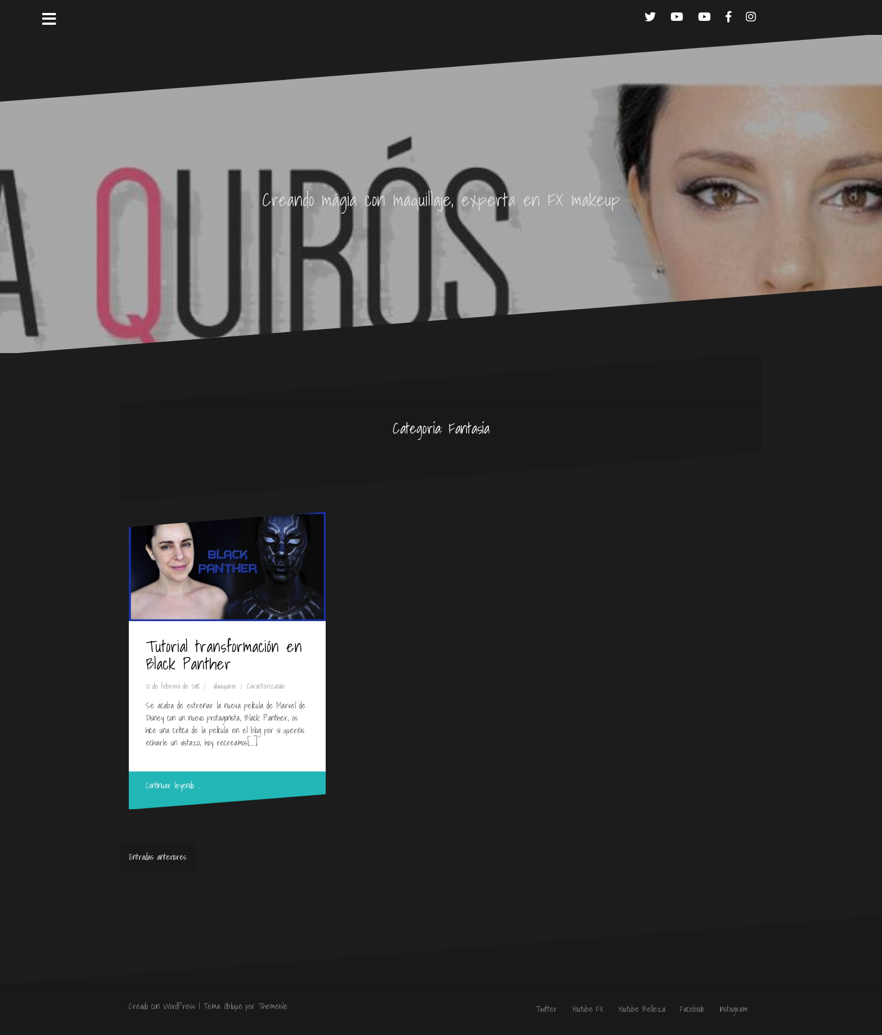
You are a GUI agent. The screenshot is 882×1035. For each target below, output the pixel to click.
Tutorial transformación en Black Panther (224, 655)
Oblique (233, 1006)
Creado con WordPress (162, 1006)
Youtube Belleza (641, 1009)
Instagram (733, 1009)
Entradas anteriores (157, 857)
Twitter (546, 1009)
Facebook (692, 1009)
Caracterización (266, 686)
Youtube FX (587, 1009)
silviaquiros (224, 686)
